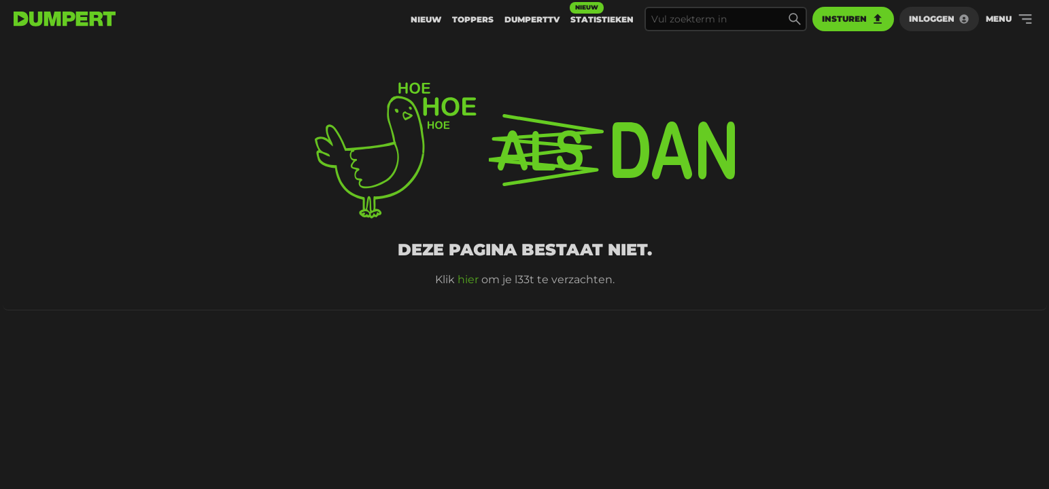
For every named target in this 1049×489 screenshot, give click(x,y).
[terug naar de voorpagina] (65, 19)
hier (468, 279)
